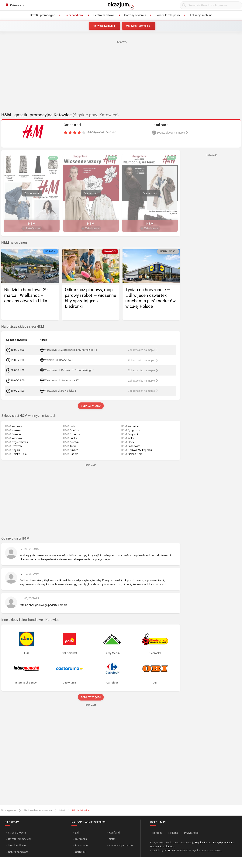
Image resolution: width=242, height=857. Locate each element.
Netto (112, 839)
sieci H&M (22, 326)
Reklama (173, 832)
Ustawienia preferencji (162, 846)
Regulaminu (201, 842)
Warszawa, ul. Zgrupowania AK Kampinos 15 (70, 349)
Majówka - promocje (138, 25)
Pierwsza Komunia (104, 25)
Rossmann (81, 845)
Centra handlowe (18, 851)
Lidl (77, 832)
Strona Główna (17, 832)
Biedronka (81, 839)
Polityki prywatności (223, 842)
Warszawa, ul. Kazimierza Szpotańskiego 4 (69, 370)
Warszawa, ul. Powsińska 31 (61, 390)
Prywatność (191, 832)
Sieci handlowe (17, 845)
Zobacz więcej (91, 405)
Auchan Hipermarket (121, 845)
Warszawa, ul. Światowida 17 (61, 380)
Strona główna (8, 810)
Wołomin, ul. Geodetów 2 (58, 360)
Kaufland (114, 832)
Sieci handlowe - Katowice (38, 810)
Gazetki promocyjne (19, 839)
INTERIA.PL (170, 850)
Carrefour (80, 851)
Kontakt (157, 832)
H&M (62, 810)
